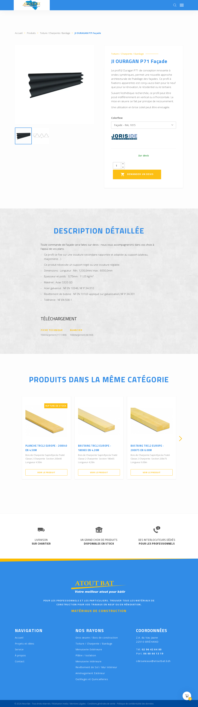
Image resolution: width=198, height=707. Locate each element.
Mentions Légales (78, 703)
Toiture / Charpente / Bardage (129, 53)
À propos (20, 655)
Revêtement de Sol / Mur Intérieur (96, 667)
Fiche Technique (52, 330)
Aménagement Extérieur (90, 673)
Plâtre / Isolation (85, 655)
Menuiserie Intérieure (88, 661)
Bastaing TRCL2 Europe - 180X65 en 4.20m (98, 446)
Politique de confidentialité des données (135, 703)
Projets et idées (24, 643)
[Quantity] (117, 166)
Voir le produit (46, 470)
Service (19, 649)
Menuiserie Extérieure (88, 649)
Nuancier (76, 330)
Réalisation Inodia (60, 703)
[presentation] (17, 438)
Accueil (19, 637)
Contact (20, 661)
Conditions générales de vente (101, 703)
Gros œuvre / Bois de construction (96, 637)
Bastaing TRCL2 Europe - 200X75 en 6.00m (150, 446)
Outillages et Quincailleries (91, 679)
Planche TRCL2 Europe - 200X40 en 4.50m (45, 446)
